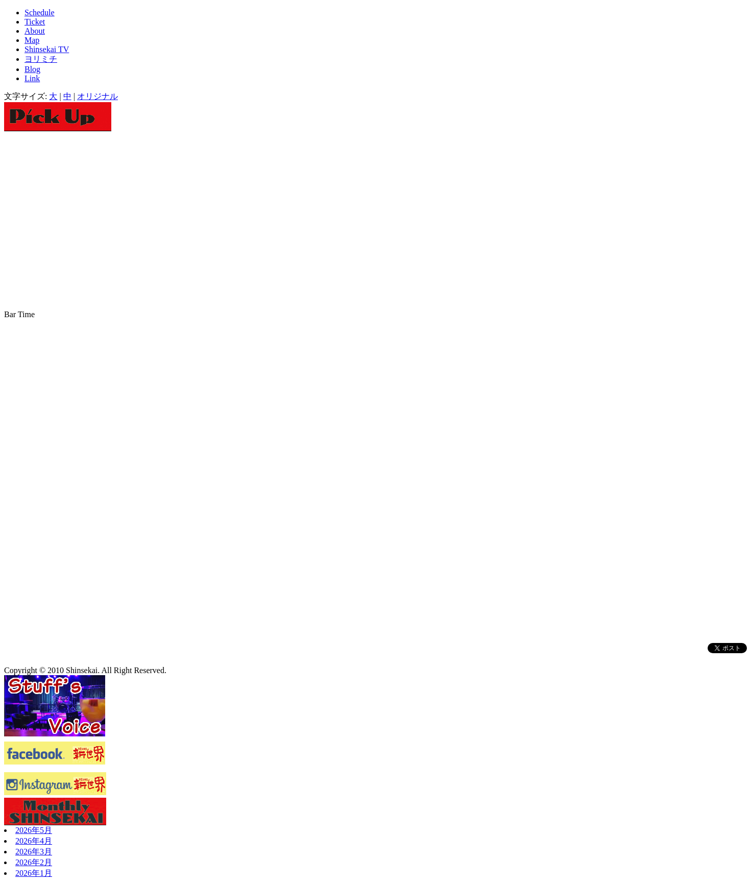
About (35, 31)
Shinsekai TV (47, 49)
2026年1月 (33, 873)
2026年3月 (33, 851)
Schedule (40, 12)
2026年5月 (33, 830)
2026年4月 (33, 841)
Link (32, 78)
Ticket (35, 21)
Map (32, 40)
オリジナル (97, 96)
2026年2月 (33, 862)
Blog (32, 69)
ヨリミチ (41, 59)
